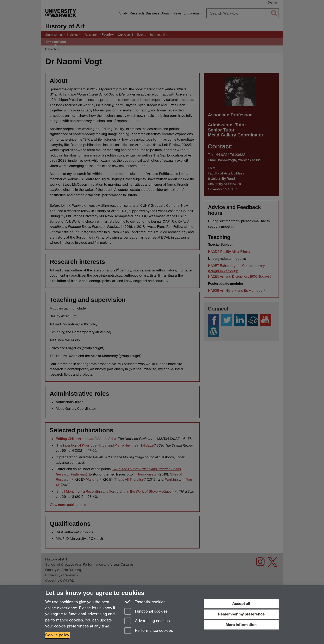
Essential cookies (145, 601)
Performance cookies (148, 631)
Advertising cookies (147, 621)
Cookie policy (57, 635)
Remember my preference (241, 614)
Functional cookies (146, 611)
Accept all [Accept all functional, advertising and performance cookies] (241, 603)
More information (241, 624)
